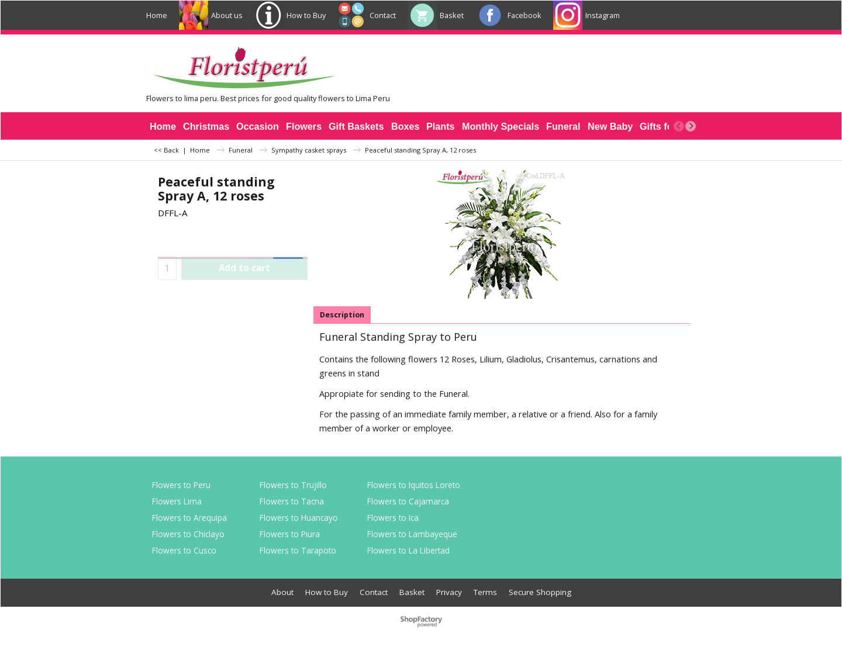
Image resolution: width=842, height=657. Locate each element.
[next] (690, 126)
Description (342, 315)
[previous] (679, 126)
